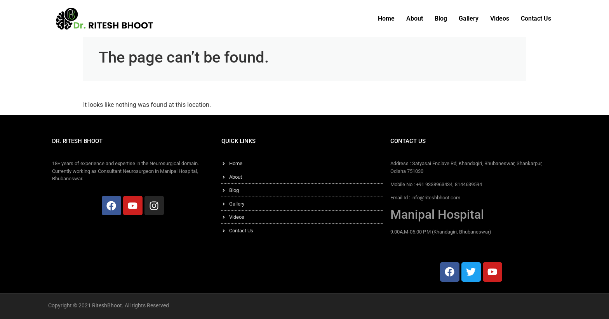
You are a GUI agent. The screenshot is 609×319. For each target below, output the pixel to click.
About (414, 18)
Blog (441, 18)
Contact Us (536, 18)
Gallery (468, 18)
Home (386, 18)
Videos (499, 18)
